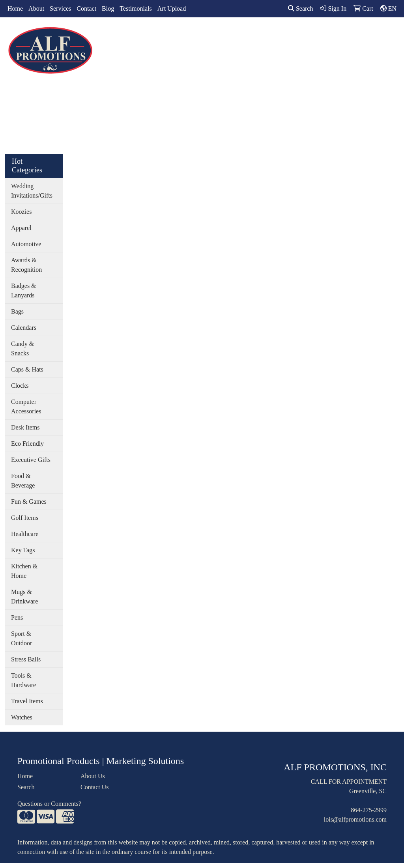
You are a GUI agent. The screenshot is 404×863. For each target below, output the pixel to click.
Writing (322, 34)
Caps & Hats (27, 369)
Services (60, 8)
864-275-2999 (369, 810)
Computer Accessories (26, 406)
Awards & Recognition (26, 265)
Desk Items (25, 427)
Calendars (23, 327)
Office (247, 34)
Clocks (19, 385)
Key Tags (23, 550)
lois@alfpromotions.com (355, 819)
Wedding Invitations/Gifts (31, 191)
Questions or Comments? (49, 803)
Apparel (150, 34)
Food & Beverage (23, 481)
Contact (86, 8)
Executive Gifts (30, 459)
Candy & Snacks (22, 348)
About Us (92, 776)
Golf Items (24, 517)
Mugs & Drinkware (24, 596)
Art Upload (171, 8)
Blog (108, 8)
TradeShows (283, 34)
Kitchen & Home (24, 571)
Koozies (21, 211)
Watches (21, 717)
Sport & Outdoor (21, 638)
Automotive (26, 244)
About (36, 8)
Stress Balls (26, 659)
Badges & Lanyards (23, 290)
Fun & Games (29, 501)
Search (300, 8)
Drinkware (212, 34)
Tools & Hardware (23, 680)
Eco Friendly (27, 443)
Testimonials (136, 8)
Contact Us (94, 787)
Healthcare (24, 534)
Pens (17, 617)
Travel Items (27, 701)
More (352, 34)
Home (15, 8)
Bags (179, 34)
